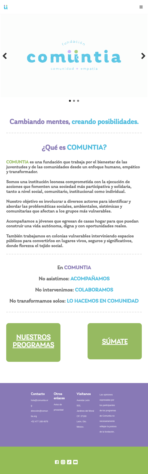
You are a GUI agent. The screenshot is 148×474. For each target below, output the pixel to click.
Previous (6, 56)
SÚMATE (115, 342)
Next (142, 56)
